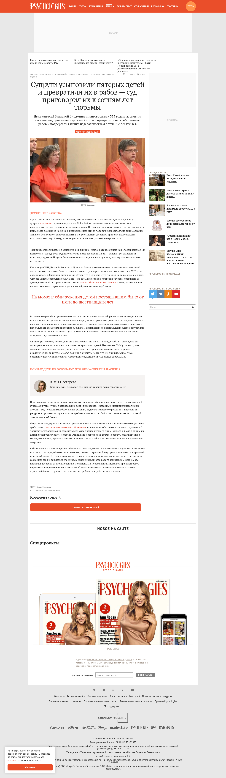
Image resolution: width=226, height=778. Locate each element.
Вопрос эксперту (118, 696)
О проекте (59, 696)
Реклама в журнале (97, 696)
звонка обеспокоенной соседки (97, 283)
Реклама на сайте (76, 696)
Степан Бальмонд (44, 487)
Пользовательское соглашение (65, 701)
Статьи (82, 6)
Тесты (191, 6)
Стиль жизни (141, 6)
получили (46, 223)
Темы (109, 6)
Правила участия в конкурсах (157, 696)
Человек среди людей (87, 132)
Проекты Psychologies (166, 701)
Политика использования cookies (100, 701)
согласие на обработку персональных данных (109, 660)
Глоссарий (172, 6)
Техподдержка (111, 706)
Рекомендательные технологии (136, 701)
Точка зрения (96, 6)
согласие (12, 760)
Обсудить (129, 75)
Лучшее (72, 6)
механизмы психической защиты (66, 427)
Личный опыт (124, 6)
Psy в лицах (157, 6)
